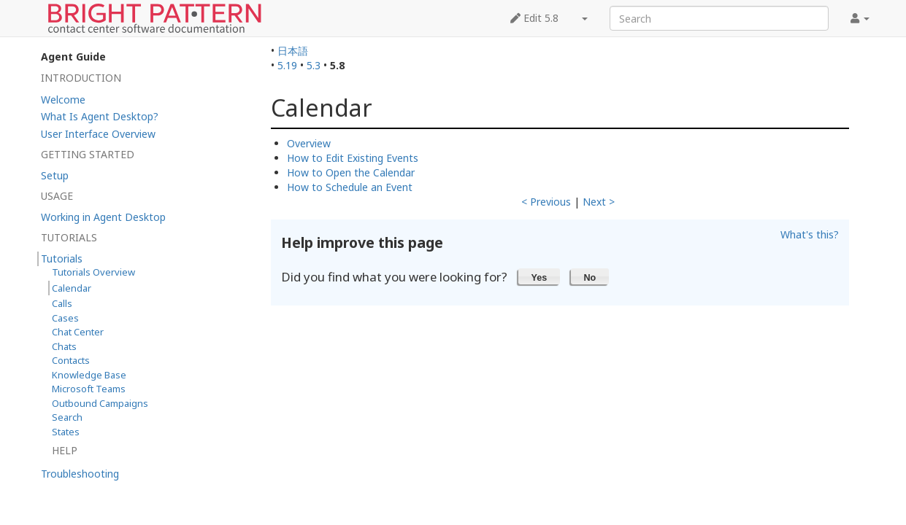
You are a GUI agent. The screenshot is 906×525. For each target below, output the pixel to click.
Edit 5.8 (534, 18)
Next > (599, 202)
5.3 (313, 65)
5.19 (287, 65)
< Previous (546, 202)
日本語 (292, 51)
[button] (539, 276)
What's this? (809, 234)
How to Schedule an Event (349, 187)
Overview (309, 143)
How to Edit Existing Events (352, 158)
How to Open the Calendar (351, 172)
